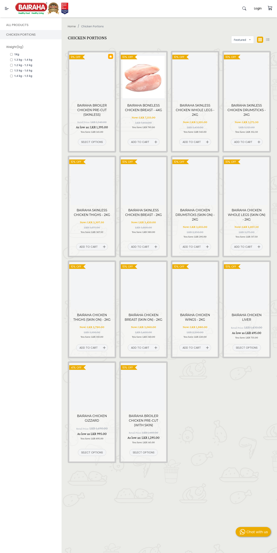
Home (72, 26)
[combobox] (242, 40)
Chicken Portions (21, 34)
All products (17, 25)
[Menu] (7, 8)
